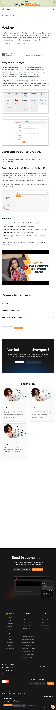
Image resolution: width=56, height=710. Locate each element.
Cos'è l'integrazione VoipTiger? (28, 311)
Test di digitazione (10, 648)
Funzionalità (10, 623)
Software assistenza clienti (28, 639)
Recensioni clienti (46, 622)
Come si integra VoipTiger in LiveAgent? (28, 317)
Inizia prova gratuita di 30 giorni (22, 569)
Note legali (46, 628)
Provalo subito (19, 362)
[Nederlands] (45, 696)
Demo (10, 617)
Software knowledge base (28, 636)
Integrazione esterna (21, 43)
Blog (10, 636)
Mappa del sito (46, 707)
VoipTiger (14, 15)
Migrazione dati (28, 619)
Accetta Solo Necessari (19, 705)
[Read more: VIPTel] (14, 404)
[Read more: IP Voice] (14, 441)
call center (42, 85)
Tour (10, 629)
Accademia (10, 642)
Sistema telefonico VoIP (28, 642)
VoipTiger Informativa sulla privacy (34, 55)
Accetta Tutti (7, 705)
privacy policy (18, 701)
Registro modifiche (28, 625)
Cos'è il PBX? (28, 304)
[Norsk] (47, 696)
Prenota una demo (37, 569)
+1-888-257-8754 (8, 667)
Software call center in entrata (28, 648)
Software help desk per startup (28, 657)
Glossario (10, 639)
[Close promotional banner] (54, 2)
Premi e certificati (46, 619)
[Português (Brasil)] (52, 696)
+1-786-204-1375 (8, 670)
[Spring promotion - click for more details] (28, 3)
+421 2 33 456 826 (9, 664)
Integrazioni (8, 15)
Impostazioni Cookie (33, 705)
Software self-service (28, 645)
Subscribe (50, 683)
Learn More (9, 55)
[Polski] (50, 696)
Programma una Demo (33, 362)
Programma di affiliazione (46, 625)
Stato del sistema (28, 622)
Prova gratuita (18, 327)
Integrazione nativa (7, 43)
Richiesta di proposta (28, 628)
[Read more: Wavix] (41, 404)
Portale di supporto (28, 616)
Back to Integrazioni (8, 327)
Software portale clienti (28, 654)
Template (10, 645)
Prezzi (9, 620)
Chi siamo (46, 616)
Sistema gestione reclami (28, 651)
